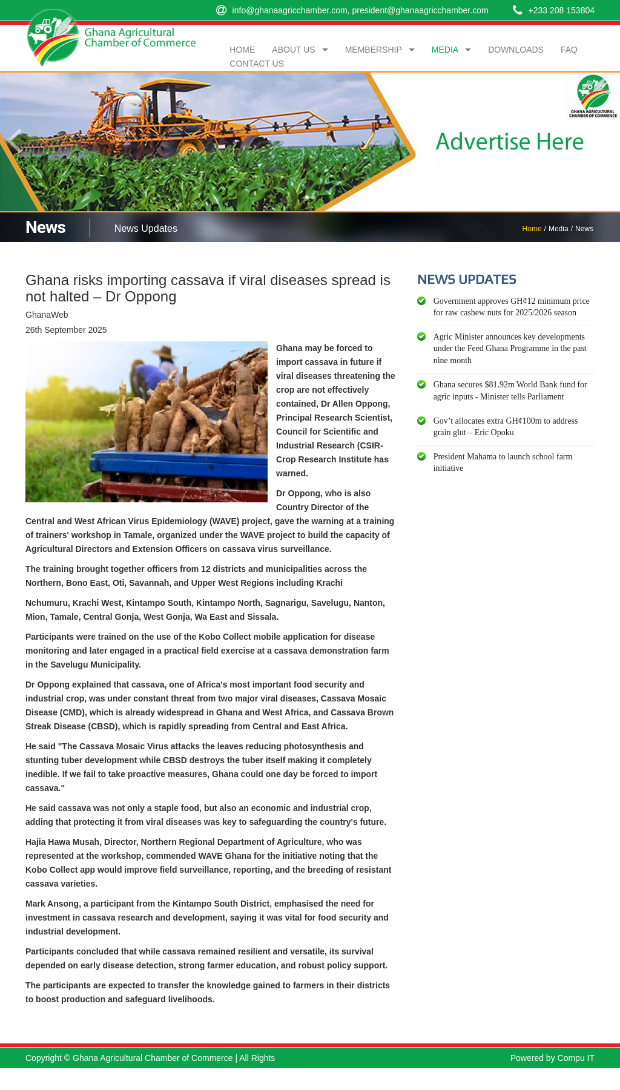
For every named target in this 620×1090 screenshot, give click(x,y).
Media (445, 49)
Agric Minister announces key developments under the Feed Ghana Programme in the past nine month (510, 348)
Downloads (516, 49)
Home (242, 49)
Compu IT (576, 1058)
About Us (293, 49)
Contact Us (256, 63)
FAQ (569, 49)
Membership (373, 49)
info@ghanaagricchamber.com (290, 10)
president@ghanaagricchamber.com (420, 10)
